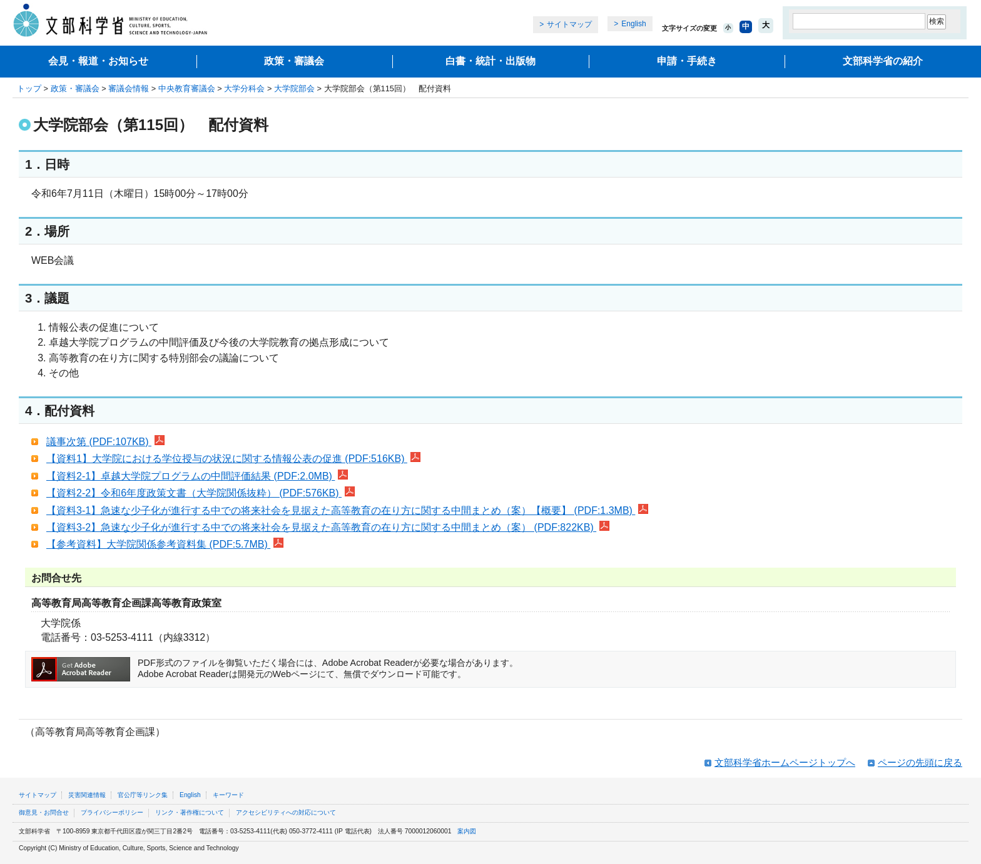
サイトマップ (569, 24)
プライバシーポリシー (112, 812)
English (633, 23)
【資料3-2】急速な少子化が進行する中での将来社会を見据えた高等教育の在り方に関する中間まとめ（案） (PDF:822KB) (327, 527)
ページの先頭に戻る (920, 762)
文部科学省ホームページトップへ (784, 762)
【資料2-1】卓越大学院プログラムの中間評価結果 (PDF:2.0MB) (197, 476)
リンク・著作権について (189, 812)
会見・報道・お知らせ (98, 61)
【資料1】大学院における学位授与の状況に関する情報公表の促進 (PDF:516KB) (233, 458)
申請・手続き (687, 61)
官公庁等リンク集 (143, 794)
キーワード (228, 794)
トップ (29, 88)
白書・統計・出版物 (490, 61)
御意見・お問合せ (44, 812)
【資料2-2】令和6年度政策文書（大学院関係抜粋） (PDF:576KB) (200, 493)
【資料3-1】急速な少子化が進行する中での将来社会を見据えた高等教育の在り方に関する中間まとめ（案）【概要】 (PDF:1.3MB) (347, 510)
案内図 (466, 831)
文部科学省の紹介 (883, 61)
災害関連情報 (87, 794)
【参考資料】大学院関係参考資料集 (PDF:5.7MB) (164, 544)
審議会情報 (128, 88)
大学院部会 (294, 88)
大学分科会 (244, 88)
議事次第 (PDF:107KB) (105, 441)
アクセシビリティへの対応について (286, 812)
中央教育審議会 (186, 88)
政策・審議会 (294, 61)
